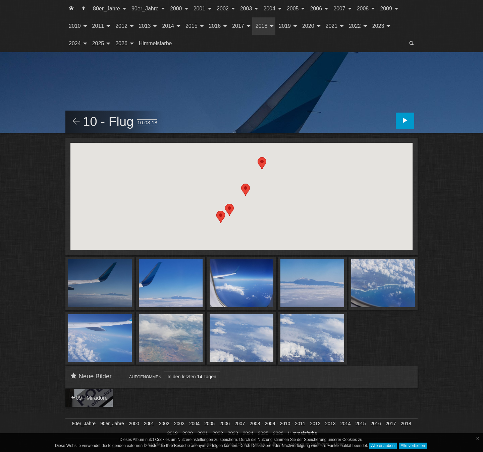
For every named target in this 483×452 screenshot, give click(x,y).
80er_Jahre (106, 8)
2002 (223, 8)
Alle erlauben (382, 445)
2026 (121, 43)
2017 (238, 26)
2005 (293, 8)
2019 (285, 26)
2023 (378, 26)
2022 (355, 26)
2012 (121, 26)
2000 (176, 8)
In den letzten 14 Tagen (191, 376)
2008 (363, 8)
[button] (229, 210)
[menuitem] (71, 8)
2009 (386, 8)
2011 (98, 26)
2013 (145, 26)
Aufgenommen (145, 377)
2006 (316, 8)
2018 (262, 26)
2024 (75, 43)
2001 (200, 8)
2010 (75, 26)
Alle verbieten (413, 445)
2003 (246, 8)
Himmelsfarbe (155, 43)
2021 (332, 26)
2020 (308, 26)
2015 (191, 26)
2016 (215, 26)
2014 (168, 26)
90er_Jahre (145, 8)
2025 (98, 43)
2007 (339, 8)
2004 (269, 8)
